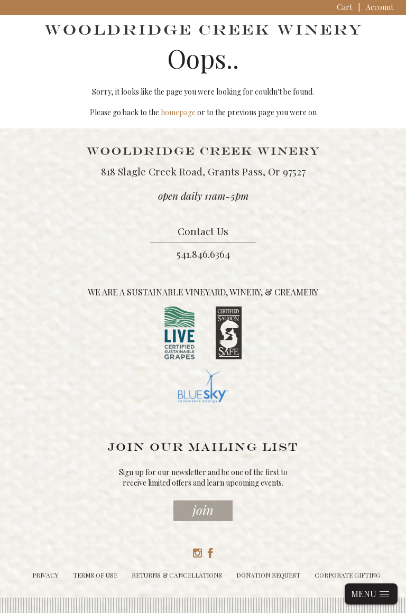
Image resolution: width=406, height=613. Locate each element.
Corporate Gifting (348, 575)
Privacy (45, 575)
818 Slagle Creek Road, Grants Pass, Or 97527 (203, 171)
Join (203, 509)
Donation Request (268, 575)
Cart (344, 7)
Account (379, 7)
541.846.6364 (203, 254)
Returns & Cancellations (177, 575)
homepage (178, 112)
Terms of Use (95, 575)
